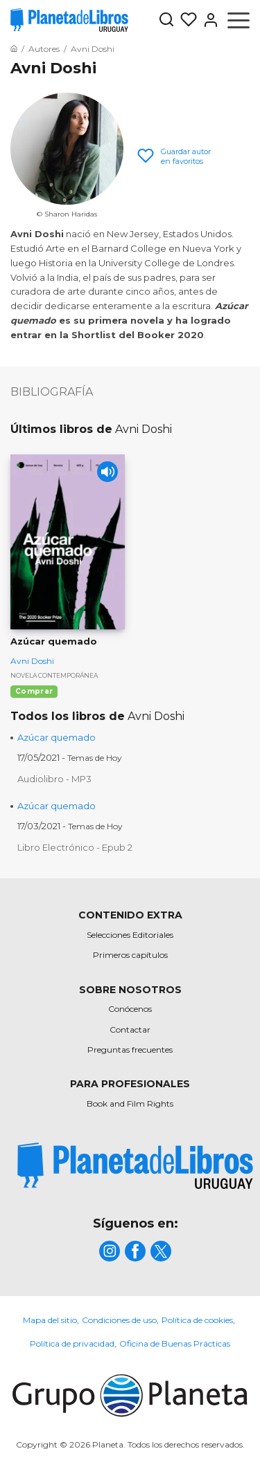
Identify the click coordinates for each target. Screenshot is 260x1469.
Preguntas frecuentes (130, 1049)
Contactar (130, 1029)
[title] (135, 1166)
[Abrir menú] (238, 20)
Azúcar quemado (56, 737)
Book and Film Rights (130, 1103)
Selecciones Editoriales (130, 935)
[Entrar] (208, 20)
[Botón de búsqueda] (166, 20)
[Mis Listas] (186, 20)
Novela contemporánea (54, 675)
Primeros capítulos (130, 955)
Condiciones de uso (119, 1320)
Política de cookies (197, 1320)
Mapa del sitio (50, 1320)
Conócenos (130, 1009)
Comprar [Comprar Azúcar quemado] (34, 691)
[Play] (107, 471)
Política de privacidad (72, 1343)
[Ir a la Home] (13, 49)
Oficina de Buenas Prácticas (174, 1343)
